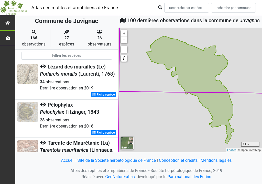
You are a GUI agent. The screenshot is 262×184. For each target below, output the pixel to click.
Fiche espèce (103, 94)
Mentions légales (216, 160)
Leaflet (231, 150)
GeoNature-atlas (120, 176)
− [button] (124, 40)
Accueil (67, 160)
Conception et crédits (178, 160)
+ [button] (124, 33)
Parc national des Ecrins (189, 176)
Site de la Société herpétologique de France (117, 160)
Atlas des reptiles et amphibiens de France (74, 7)
